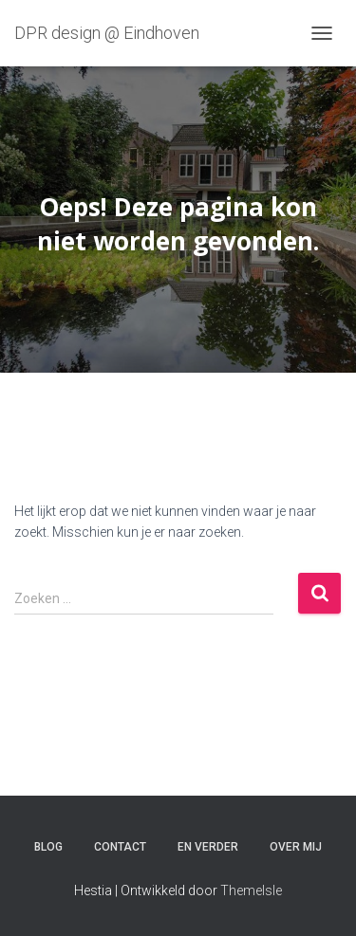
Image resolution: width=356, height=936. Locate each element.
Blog (48, 846)
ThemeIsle (251, 890)
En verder (208, 846)
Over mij (296, 846)
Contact (120, 846)
